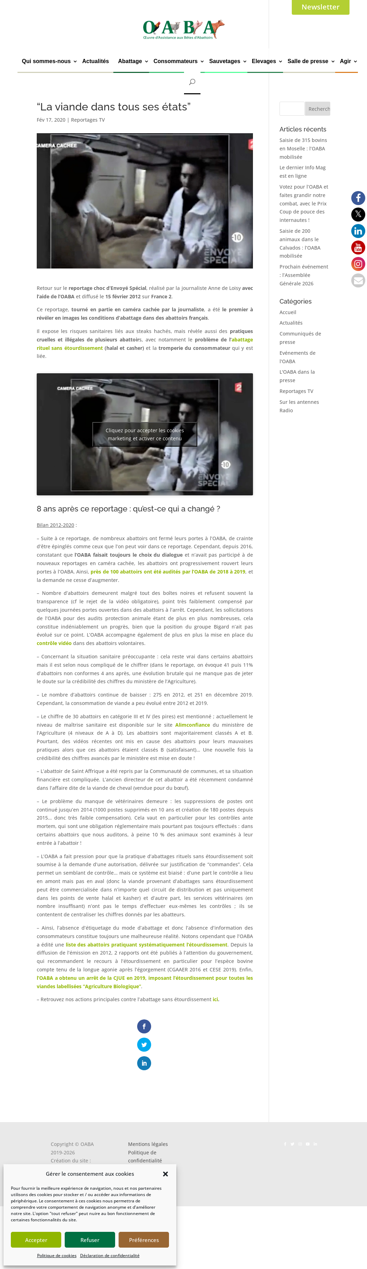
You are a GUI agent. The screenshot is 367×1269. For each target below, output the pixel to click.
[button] (165, 1174)
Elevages (264, 61)
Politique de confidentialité (145, 1123)
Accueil (288, 312)
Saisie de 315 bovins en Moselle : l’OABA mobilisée (303, 148)
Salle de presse (308, 61)
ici (215, 999)
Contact (137, 1144)
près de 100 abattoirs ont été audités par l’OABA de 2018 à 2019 (168, 571)
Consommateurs (176, 61)
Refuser (89, 1239)
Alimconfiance (192, 724)
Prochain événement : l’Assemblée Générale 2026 (304, 275)
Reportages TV (88, 119)
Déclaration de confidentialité (110, 1255)
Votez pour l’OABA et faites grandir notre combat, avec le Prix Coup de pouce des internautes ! (304, 203)
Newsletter (321, 7)
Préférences (144, 1239)
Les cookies (141, 1135)
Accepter (36, 1239)
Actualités (95, 61)
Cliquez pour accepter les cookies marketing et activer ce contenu (145, 434)
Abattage (130, 61)
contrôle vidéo (54, 643)
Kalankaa (61, 1135)
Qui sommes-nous (46, 61)
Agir (345, 61)
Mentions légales (148, 1110)
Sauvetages (224, 61)
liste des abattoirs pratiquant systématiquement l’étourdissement (146, 944)
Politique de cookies (57, 1255)
